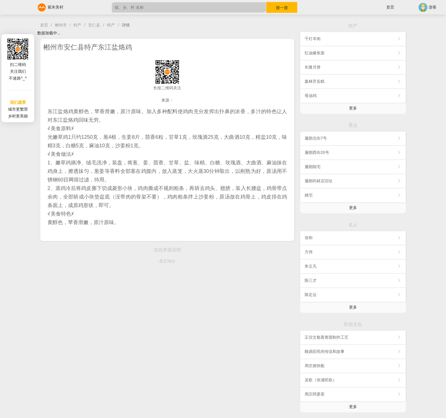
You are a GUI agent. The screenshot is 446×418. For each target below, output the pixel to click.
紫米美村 (50, 7)
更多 (353, 108)
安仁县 (94, 25)
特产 (77, 25)
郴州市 (61, 25)
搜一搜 (282, 7)
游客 (427, 7)
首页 (390, 7)
